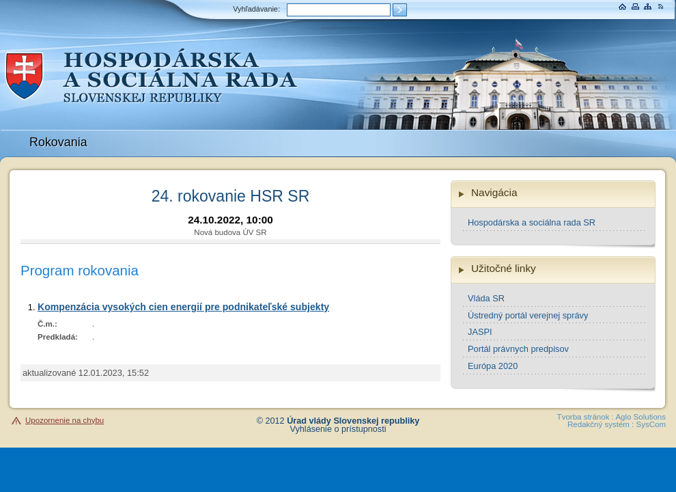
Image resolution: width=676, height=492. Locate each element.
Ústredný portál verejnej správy (528, 315)
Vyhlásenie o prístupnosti (338, 429)
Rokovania (58, 142)
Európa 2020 (493, 366)
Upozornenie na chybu (64, 420)
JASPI (480, 332)
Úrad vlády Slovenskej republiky (353, 421)
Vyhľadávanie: (256, 9)
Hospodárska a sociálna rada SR (531, 222)
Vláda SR (486, 298)
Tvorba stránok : (585, 417)
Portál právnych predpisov (518, 349)
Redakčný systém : (600, 424)
